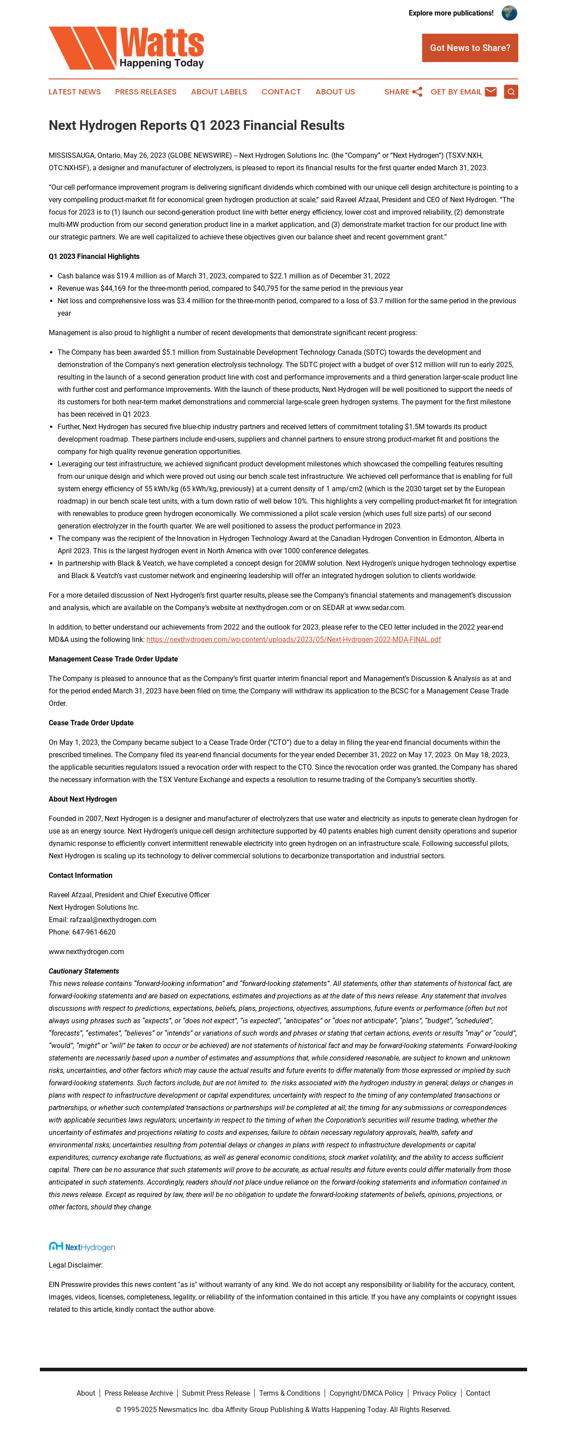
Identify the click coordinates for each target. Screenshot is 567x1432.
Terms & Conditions (289, 1393)
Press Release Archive (139, 1393)
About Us (335, 92)
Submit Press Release (216, 1393)
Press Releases (146, 92)
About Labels (219, 92)
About (86, 1393)
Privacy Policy (435, 1393)
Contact (281, 92)
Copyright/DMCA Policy (367, 1393)
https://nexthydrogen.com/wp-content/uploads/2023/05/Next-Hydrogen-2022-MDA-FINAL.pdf (294, 639)
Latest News (75, 92)
